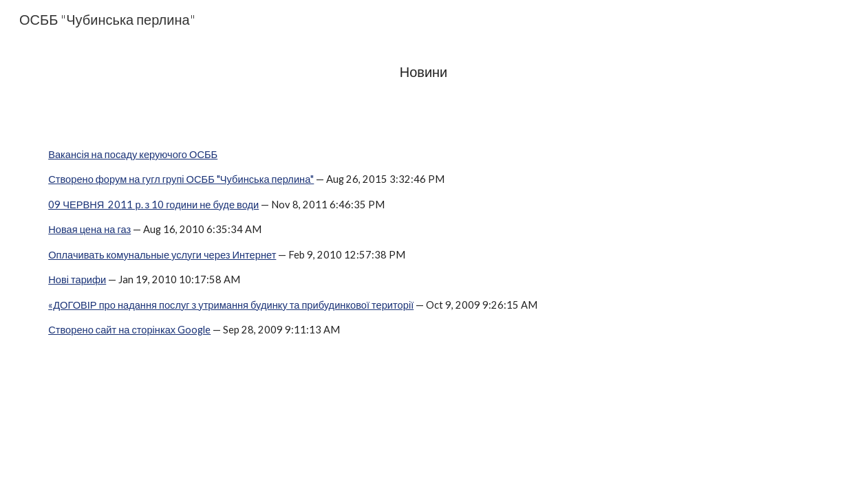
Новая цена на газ (89, 229)
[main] (423, 72)
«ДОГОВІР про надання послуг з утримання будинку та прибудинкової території (231, 305)
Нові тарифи (77, 279)
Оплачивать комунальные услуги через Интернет (162, 255)
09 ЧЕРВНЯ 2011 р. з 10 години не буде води (153, 204)
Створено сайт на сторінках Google (129, 330)
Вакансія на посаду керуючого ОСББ (132, 154)
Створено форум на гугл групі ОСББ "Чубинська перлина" (181, 179)
